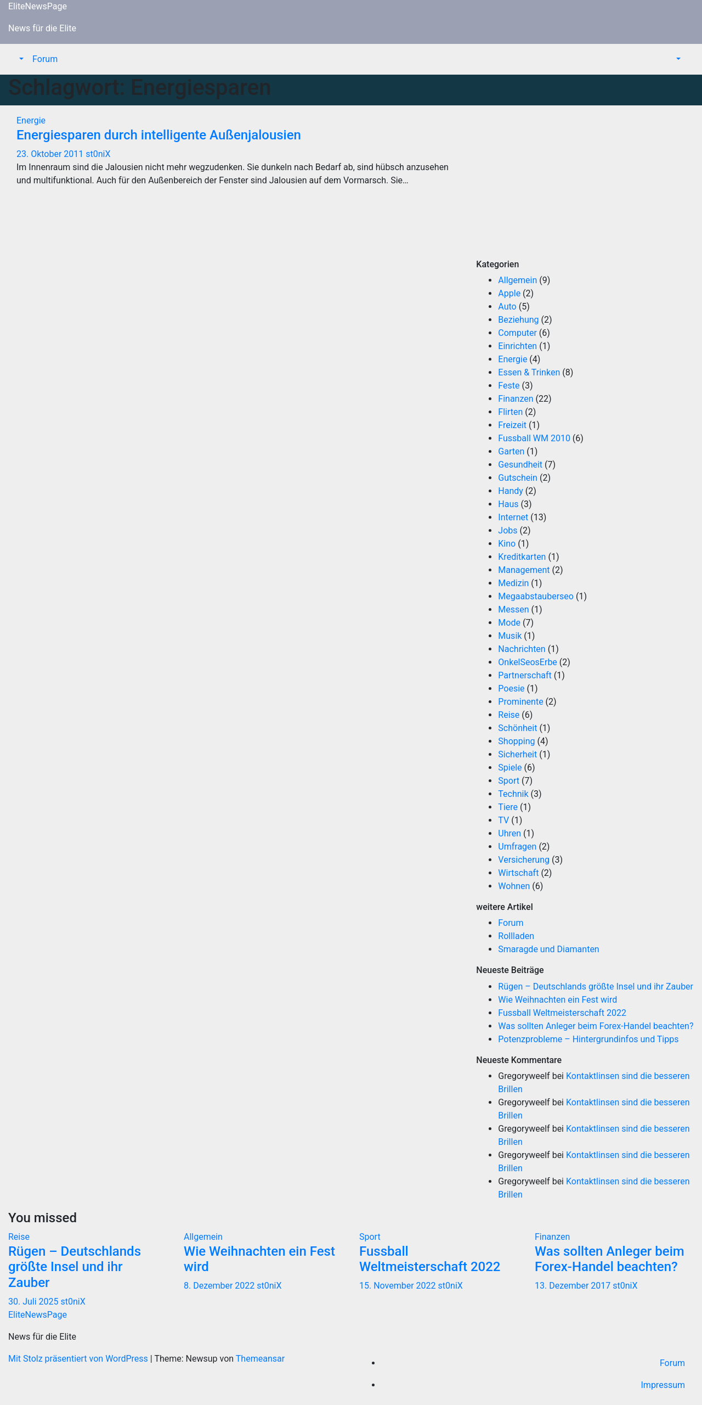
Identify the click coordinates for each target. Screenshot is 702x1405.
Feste (508, 385)
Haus (508, 504)
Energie (31, 120)
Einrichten (517, 346)
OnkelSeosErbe (527, 662)
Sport (508, 780)
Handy (510, 491)
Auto (507, 306)
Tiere (508, 807)
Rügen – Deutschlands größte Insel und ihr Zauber (595, 986)
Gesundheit (520, 464)
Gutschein (517, 478)
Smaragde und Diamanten (548, 949)
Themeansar (260, 1358)
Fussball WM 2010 (534, 438)
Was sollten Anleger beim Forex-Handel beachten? (595, 1026)
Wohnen (514, 886)
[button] (20, 59)
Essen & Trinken (529, 372)
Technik (513, 794)
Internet (513, 517)
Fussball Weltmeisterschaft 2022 (562, 1013)
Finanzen (515, 399)
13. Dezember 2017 (574, 1285)
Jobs (507, 530)
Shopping (516, 741)
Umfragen (517, 846)
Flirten (510, 412)
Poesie (511, 688)
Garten (511, 451)
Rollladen (516, 936)
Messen (513, 609)
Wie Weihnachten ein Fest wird (557, 999)
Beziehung (518, 319)
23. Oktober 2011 (51, 154)
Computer (517, 333)
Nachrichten (521, 649)
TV (503, 820)
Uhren (509, 833)
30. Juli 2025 (34, 1301)
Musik (510, 636)
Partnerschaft (524, 675)
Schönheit (517, 728)
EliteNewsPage (37, 6)
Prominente (520, 701)
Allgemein (517, 280)
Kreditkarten (522, 557)
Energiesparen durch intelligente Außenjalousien (158, 135)
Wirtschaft (518, 873)
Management (524, 570)
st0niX (98, 154)
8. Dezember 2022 (220, 1285)
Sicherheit (517, 754)
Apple (509, 293)
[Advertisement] (585, 182)
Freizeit (512, 425)
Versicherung (524, 860)
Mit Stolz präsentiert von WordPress (79, 1358)
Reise (508, 715)
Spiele (510, 767)
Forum (45, 59)
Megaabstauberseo (536, 596)
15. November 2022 (398, 1285)
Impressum (663, 1385)
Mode (509, 622)
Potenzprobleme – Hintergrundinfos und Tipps (588, 1039)
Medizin (513, 583)
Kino (507, 543)
